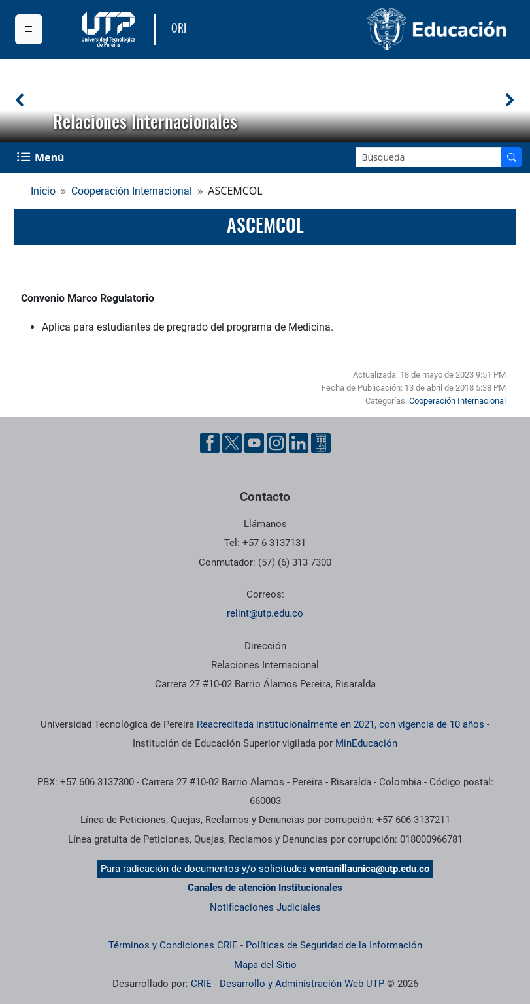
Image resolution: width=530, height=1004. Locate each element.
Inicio (43, 191)
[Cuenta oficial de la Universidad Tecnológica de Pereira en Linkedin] (298, 443)
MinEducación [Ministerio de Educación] (366, 743)
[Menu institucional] (28, 29)
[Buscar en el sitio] (511, 157)
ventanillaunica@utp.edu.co (369, 869)
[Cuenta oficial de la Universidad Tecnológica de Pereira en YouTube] (254, 443)
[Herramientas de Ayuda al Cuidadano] (321, 443)
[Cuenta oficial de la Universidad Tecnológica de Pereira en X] (232, 443)
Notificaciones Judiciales (265, 907)
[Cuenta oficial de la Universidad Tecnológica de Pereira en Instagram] (276, 443)
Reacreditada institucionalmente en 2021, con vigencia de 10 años (340, 724)
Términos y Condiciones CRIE (173, 945)
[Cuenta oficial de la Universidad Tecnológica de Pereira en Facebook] (210, 443)
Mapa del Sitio (265, 965)
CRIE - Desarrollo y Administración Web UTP (287, 984)
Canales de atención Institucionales (265, 888)
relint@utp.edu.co (265, 613)
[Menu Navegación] (42, 157)
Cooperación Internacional (131, 191)
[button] (20, 99)
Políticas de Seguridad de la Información (334, 945)
